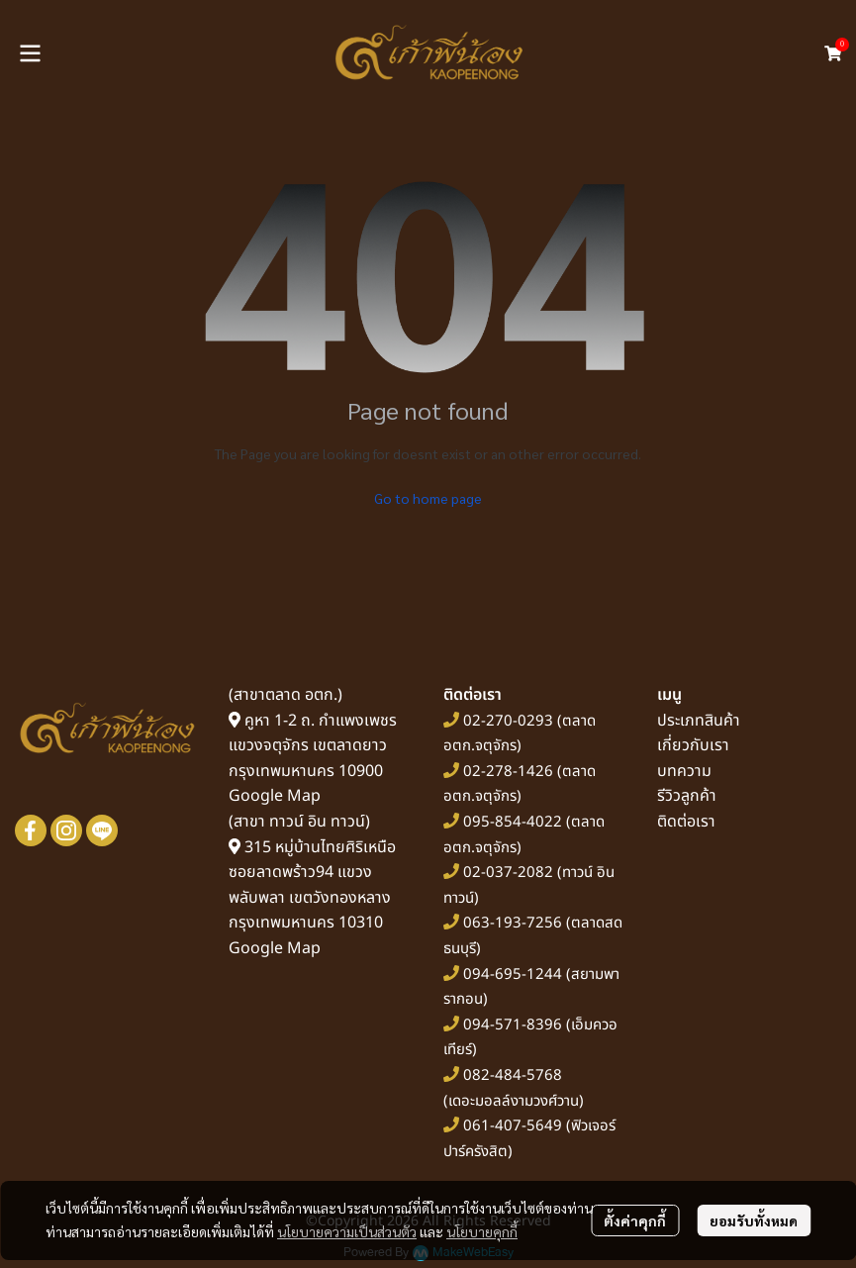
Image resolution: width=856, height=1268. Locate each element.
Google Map (275, 796)
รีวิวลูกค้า (686, 796)
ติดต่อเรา (686, 821)
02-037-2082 (508, 872)
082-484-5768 (512, 1075)
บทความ (684, 771)
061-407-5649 (512, 1126)
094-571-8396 (512, 1025)
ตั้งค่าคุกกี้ (635, 1220)
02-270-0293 (506, 721)
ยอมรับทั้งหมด (754, 1220)
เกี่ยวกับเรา (693, 745)
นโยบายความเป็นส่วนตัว (347, 1231)
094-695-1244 (512, 974)
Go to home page (428, 498)
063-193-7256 (512, 923)
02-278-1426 (508, 771)
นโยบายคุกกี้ (482, 1231)
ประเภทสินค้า (698, 720)
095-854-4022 (512, 822)
